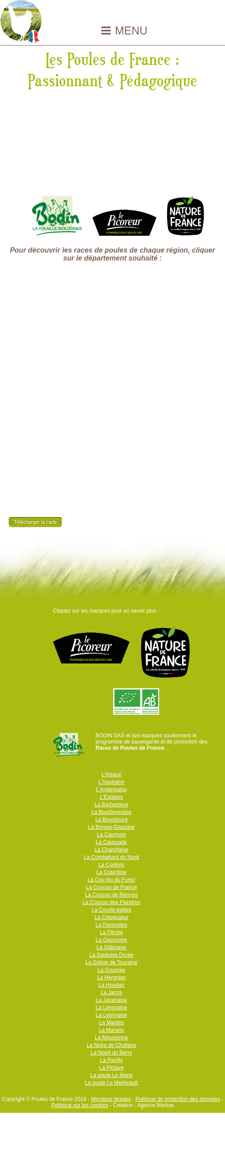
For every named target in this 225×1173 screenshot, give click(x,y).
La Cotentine (111, 872)
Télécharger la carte (35, 522)
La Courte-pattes (111, 910)
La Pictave (111, 1068)
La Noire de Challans (111, 1045)
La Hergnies (111, 977)
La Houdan (112, 985)
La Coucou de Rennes (111, 895)
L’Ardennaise (111, 789)
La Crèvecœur (112, 917)
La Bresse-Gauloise (111, 827)
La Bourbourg (111, 819)
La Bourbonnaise (112, 812)
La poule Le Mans (111, 1075)
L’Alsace (112, 774)
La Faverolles (111, 925)
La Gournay (112, 970)
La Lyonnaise (111, 1015)
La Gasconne (111, 940)
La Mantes (111, 1023)
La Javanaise (111, 1000)
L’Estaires (111, 797)
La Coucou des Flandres (112, 902)
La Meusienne (111, 1038)
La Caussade (111, 842)
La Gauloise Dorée (111, 955)
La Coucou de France (111, 887)
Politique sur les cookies (79, 1105)
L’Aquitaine (112, 782)
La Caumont (111, 835)
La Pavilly (111, 1060)
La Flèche (111, 932)
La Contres (112, 865)
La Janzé (111, 992)
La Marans (111, 1030)
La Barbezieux (112, 804)
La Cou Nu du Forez (111, 880)
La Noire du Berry (111, 1053)
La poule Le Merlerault (111, 1083)
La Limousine (111, 1007)
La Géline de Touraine (111, 962)
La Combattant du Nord (111, 857)
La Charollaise (112, 850)
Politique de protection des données (178, 1099)
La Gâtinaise (111, 947)
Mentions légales (111, 1099)
